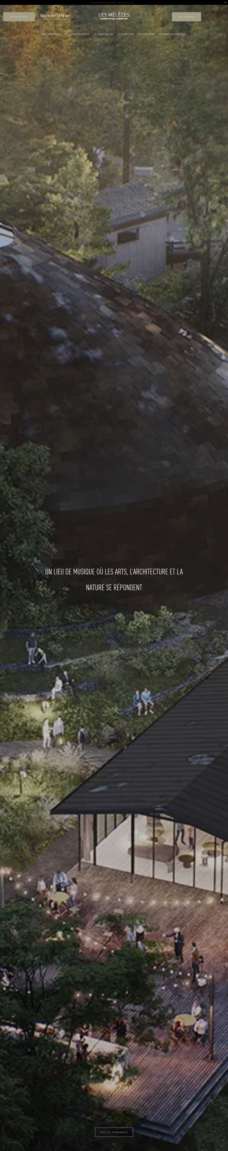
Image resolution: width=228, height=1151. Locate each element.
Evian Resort (19, 17)
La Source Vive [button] (126, 34)
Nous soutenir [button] (146, 34)
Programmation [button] (51, 34)
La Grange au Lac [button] (104, 34)
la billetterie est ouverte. (125, 2)
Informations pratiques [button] (172, 34)
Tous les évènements (114, 1132)
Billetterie (186, 17)
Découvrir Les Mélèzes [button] (77, 34)
